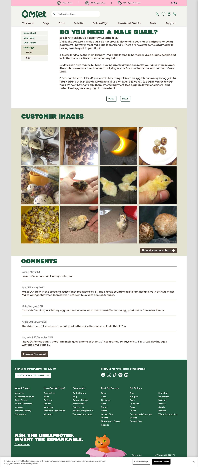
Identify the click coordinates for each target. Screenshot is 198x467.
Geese (104, 410)
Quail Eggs (29, 47)
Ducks (104, 407)
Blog (74, 396)
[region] (99, 462)
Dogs (103, 403)
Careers (19, 407)
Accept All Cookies (161, 462)
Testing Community (82, 414)
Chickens (105, 400)
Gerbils (133, 417)
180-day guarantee (95, 3)
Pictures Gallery (80, 400)
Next (125, 99)
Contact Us (49, 393)
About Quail (30, 33)
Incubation (163, 396)
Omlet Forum (79, 393)
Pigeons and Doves (110, 421)
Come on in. (22, 444)
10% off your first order (129, 3)
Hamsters (163, 393)
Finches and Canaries (141, 414)
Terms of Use (137, 455)
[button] (156, 388)
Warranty (48, 407)
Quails (161, 407)
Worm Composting (167, 414)
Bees (103, 393)
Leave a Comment (34, 354)
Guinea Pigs (107, 414)
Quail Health (30, 42)
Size (28, 58)
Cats (103, 396)
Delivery (48, 400)
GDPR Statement (23, 403)
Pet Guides (136, 388)
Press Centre (21, 400)
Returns (47, 403)
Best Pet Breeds (110, 388)
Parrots (104, 417)
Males (29, 52)
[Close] (194, 462)
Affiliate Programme (82, 410)
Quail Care (29, 38)
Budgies (134, 396)
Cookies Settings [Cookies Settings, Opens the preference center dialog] (141, 462)
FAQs (46, 396)
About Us (19, 393)
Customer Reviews (24, 396)
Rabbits (105, 425)
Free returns (64, 3)
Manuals (162, 400)
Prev (111, 99)
